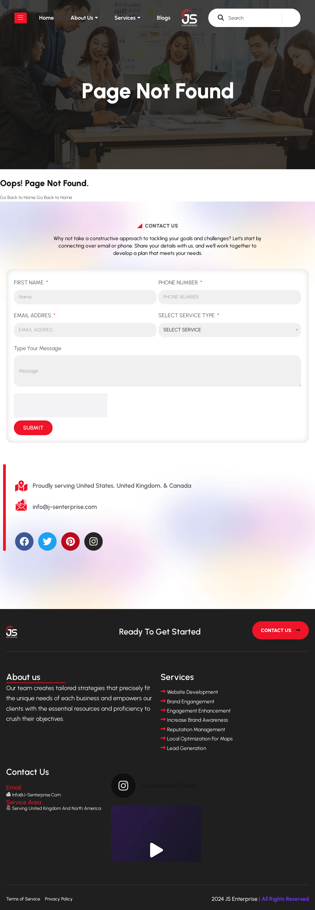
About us (81, 17)
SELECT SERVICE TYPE (187, 315)
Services (125, 17)
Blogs (163, 17)
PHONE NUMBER (178, 282)
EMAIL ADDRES (33, 315)
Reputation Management (196, 729)
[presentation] (60, 405)
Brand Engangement (190, 701)
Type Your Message (37, 348)
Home (46, 17)
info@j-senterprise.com (36, 795)
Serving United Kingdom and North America (56, 808)
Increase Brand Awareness (197, 720)
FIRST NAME (29, 282)
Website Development (192, 692)
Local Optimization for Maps (200, 739)
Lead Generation (186, 748)
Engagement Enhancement (199, 711)
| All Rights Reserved (284, 899)
